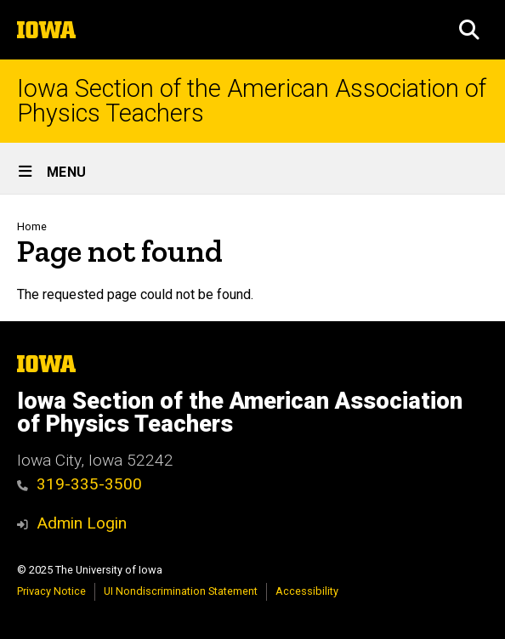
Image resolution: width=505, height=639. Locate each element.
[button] (469, 29)
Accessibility (306, 591)
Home (32, 226)
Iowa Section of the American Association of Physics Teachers (251, 101)
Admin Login (82, 523)
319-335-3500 (79, 484)
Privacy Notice (51, 591)
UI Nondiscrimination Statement (181, 591)
